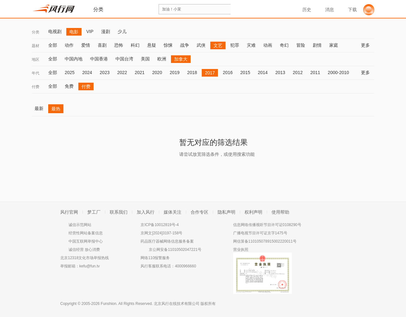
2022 (122, 72)
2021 (140, 72)
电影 (73, 31)
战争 (184, 45)
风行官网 (69, 212)
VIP (90, 31)
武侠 (201, 45)
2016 (227, 72)
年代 (35, 73)
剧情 (317, 45)
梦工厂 (94, 212)
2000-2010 (338, 72)
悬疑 (151, 45)
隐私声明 (226, 212)
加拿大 (180, 59)
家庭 (333, 45)
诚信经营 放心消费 (84, 249)
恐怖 (118, 45)
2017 (210, 72)
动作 (69, 45)
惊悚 (168, 45)
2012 (298, 72)
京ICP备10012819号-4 (160, 225)
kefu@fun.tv (89, 266)
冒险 (300, 45)
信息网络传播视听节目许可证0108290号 (267, 225)
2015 (245, 72)
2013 (280, 72)
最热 (55, 108)
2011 (315, 72)
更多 (367, 45)
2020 (157, 72)
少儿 (122, 31)
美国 (145, 58)
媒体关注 (172, 212)
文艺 (217, 45)
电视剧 (55, 31)
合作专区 (199, 212)
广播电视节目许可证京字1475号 (260, 233)
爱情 (85, 45)
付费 (35, 87)
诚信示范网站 (80, 225)
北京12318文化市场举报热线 (84, 258)
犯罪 (234, 45)
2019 (175, 72)
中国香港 (99, 58)
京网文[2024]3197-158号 (161, 233)
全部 (52, 45)
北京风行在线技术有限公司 (177, 303)
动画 (267, 45)
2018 (192, 72)
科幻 (135, 45)
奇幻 (284, 45)
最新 (39, 108)
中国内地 (73, 58)
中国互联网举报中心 (86, 241)
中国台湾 (124, 58)
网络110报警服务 (155, 258)
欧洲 (161, 58)
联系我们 (119, 212)
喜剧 (102, 45)
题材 (35, 46)
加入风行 (145, 212)
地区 (35, 59)
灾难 (251, 45)
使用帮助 (280, 212)
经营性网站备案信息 (86, 233)
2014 (263, 72)
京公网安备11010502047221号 (175, 249)
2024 (87, 72)
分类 (35, 32)
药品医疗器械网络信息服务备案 (167, 241)
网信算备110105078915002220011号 (265, 241)
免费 (69, 86)
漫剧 (105, 31)
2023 (104, 72)
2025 (70, 72)
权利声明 (253, 212)
